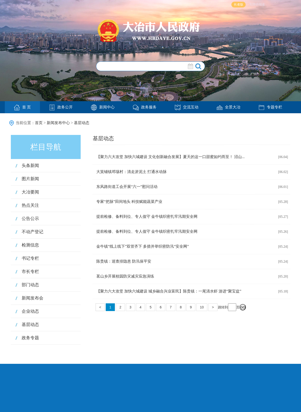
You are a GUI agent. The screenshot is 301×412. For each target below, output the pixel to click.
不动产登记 (32, 231)
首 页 (22, 107)
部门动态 (30, 284)
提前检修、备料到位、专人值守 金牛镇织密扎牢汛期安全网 (146, 216)
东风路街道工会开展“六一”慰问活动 (126, 187)
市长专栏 (30, 271)
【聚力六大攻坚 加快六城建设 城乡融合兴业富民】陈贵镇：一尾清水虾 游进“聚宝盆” (168, 291)
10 (202, 307)
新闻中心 (103, 107)
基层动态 (81, 123)
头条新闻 (30, 165)
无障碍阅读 (257, 4)
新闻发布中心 (58, 123)
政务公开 (61, 107)
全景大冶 (228, 107)
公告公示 (30, 218)
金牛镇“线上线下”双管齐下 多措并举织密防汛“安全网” (142, 246)
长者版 (238, 4)
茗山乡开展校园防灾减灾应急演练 (125, 276)
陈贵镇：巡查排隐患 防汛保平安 (123, 261)
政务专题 (30, 337)
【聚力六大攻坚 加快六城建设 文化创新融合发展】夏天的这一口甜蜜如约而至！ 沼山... (170, 157)
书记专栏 (30, 258)
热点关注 (30, 205)
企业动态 (30, 311)
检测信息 (30, 245)
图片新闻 (30, 178)
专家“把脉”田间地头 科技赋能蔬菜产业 (129, 201)
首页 (39, 123)
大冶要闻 (30, 192)
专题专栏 (270, 107)
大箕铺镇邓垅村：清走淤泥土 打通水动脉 (131, 172)
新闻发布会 (32, 298)
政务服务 (145, 107)
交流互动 (186, 107)
